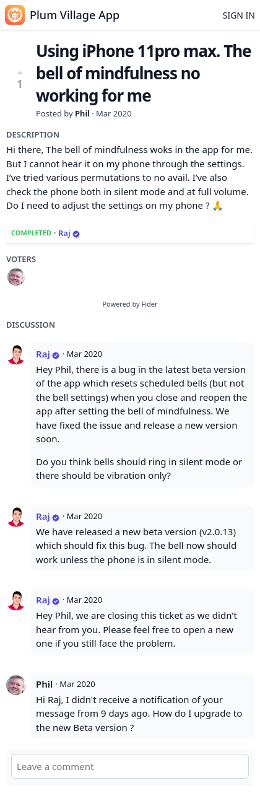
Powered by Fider (129, 303)
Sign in (239, 15)
